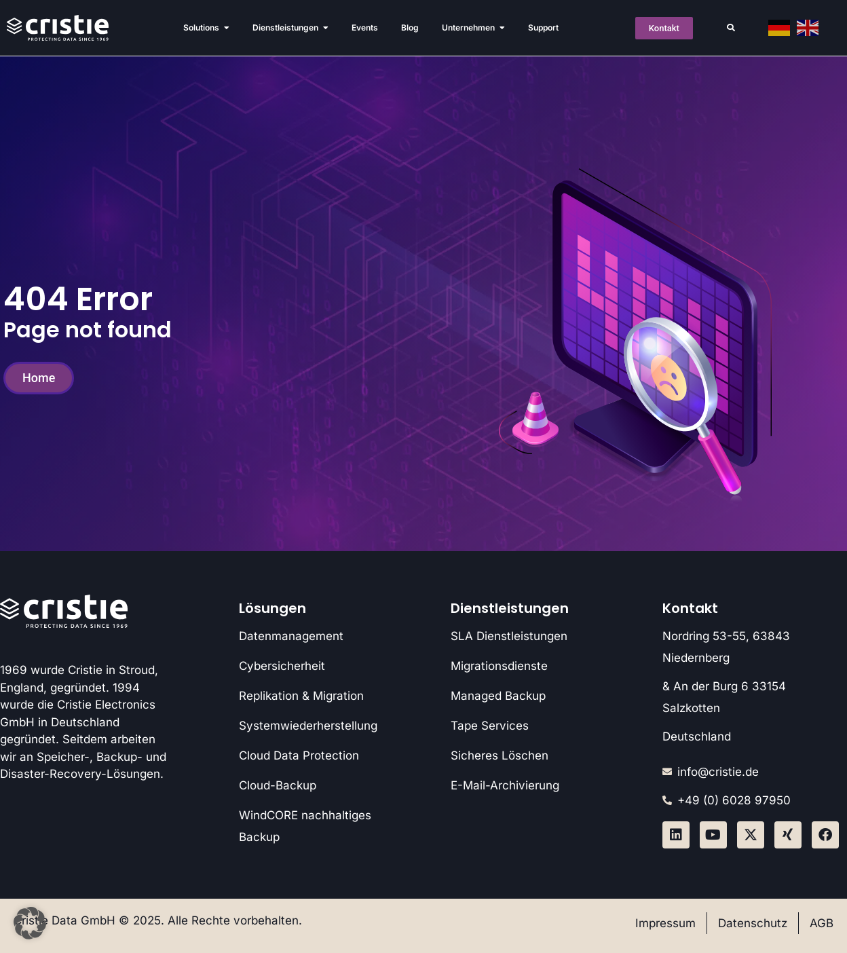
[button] (731, 28)
